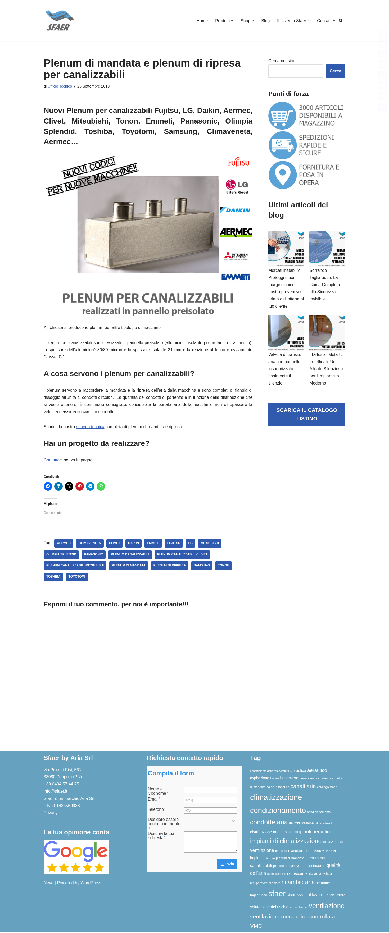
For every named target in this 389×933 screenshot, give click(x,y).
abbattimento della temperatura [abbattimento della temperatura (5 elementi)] (269, 771)
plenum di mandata (129, 566)
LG (191, 544)
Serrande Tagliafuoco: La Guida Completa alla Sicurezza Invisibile (325, 284)
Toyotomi (77, 577)
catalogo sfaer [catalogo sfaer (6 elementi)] (327, 787)
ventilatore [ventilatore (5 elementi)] (301, 907)
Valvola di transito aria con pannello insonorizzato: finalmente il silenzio (284, 369)
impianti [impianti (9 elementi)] (287, 832)
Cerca (335, 71)
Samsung (202, 566)
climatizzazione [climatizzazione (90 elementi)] (276, 798)
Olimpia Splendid (61, 555)
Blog (265, 21)
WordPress (90, 883)
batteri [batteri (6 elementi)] (274, 778)
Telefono (157, 810)
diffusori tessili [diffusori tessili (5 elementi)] (324, 823)
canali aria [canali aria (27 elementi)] (303, 787)
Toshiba (53, 577)
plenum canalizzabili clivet (182, 555)
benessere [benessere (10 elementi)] (289, 778)
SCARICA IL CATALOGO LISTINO (306, 415)
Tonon (224, 566)
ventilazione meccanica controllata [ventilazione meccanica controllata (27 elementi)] (292, 917)
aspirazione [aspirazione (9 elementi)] (259, 778)
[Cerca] (341, 21)
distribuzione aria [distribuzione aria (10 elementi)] (264, 832)
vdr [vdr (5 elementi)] (291, 907)
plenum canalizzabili (130, 555)
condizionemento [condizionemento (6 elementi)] (319, 812)
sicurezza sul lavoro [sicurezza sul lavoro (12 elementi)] (305, 895)
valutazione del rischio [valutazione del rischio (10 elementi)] (269, 907)
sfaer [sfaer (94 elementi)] (277, 894)
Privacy (50, 813)
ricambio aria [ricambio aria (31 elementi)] (298, 882)
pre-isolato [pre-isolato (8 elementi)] (281, 866)
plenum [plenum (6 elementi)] (270, 858)
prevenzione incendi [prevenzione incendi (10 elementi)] (308, 866)
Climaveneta (90, 544)
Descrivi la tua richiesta (161, 836)
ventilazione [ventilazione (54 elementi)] (327, 906)
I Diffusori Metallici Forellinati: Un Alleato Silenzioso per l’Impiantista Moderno (327, 369)
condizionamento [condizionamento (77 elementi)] (278, 811)
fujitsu (174, 544)
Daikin (133, 544)
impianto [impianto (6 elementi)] (281, 851)
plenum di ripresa (170, 566)
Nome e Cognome (158, 792)
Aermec (64, 544)
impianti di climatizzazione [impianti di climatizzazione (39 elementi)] (286, 841)
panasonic (93, 555)
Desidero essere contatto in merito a (164, 824)
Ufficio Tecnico (60, 86)
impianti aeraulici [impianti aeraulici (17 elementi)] (313, 832)
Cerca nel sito (281, 60)
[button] (232, 21)
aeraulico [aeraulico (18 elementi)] (317, 771)
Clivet (114, 544)
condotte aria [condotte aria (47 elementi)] (269, 822)
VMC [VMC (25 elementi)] (256, 926)
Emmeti (153, 544)
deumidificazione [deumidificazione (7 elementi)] (301, 824)
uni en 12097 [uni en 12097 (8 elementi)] (335, 896)
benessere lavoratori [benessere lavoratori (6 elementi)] (314, 778)
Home (201, 21)
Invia (227, 864)
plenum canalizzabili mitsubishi (75, 566)
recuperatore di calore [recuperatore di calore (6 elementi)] (265, 883)
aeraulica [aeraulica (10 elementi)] (298, 771)
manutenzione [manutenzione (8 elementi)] (299, 851)
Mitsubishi (210, 544)
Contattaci (53, 460)
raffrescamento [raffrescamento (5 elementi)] (276, 874)
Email (154, 800)
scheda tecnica (90, 427)
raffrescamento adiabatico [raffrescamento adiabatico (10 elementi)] (309, 874)
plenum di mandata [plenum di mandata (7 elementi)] (290, 859)
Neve (48, 883)
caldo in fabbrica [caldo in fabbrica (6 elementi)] (278, 787)
